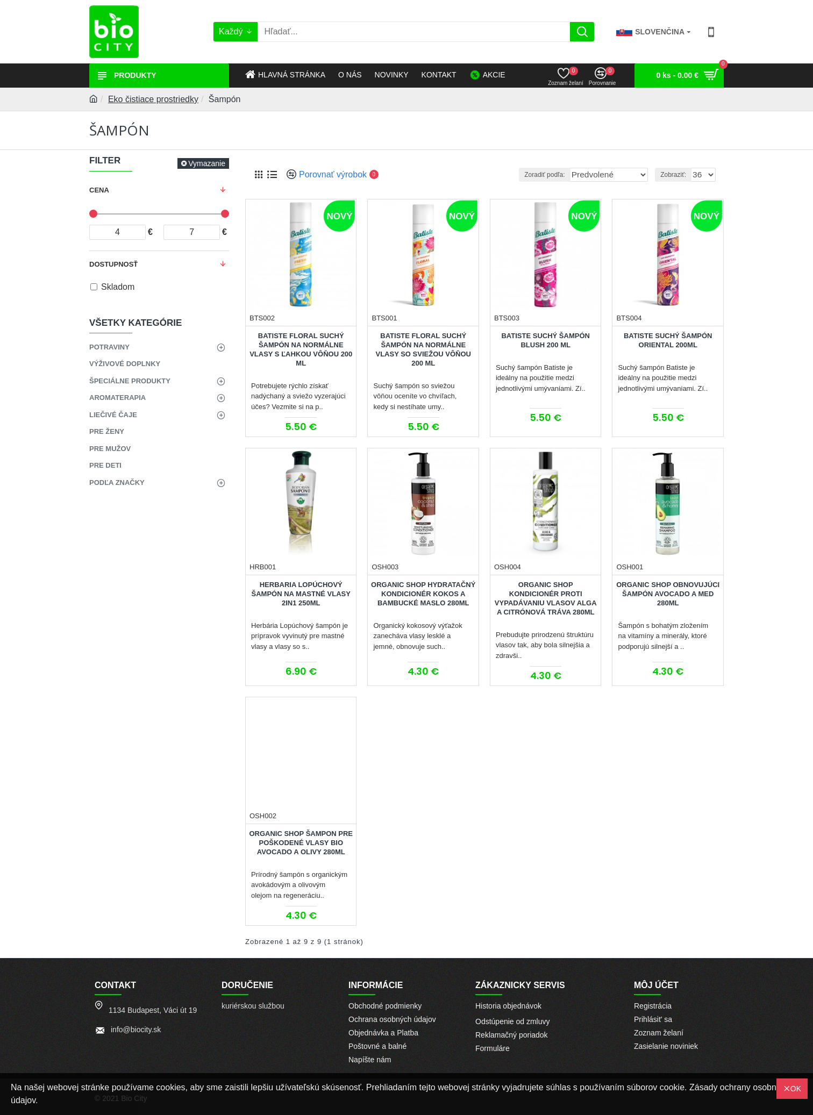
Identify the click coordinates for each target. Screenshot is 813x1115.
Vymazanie (206, 163)
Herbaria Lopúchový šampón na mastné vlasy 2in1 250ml (301, 594)
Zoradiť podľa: (548, 174)
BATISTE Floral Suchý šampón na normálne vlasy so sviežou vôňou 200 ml (422, 349)
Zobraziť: (676, 174)
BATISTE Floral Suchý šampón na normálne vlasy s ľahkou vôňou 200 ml (300, 349)
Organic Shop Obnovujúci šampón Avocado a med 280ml (667, 594)
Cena (99, 190)
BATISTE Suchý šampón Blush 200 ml (545, 340)
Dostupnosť (113, 264)
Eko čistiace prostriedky (153, 99)
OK (795, 1088)
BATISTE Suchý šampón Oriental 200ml (668, 340)
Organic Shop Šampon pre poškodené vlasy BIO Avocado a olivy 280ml (301, 843)
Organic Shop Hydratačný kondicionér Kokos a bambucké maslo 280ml (423, 594)
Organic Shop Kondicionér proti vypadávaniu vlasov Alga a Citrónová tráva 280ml (546, 598)
